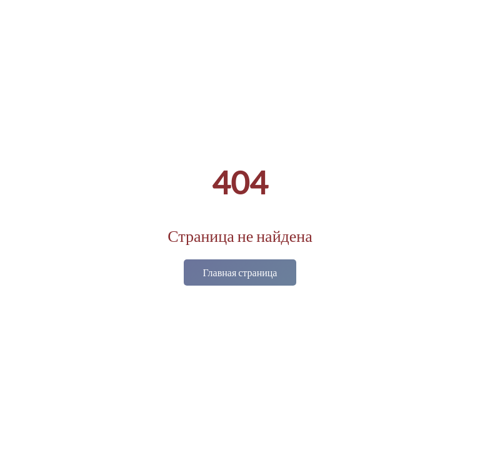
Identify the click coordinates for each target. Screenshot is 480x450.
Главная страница (240, 272)
